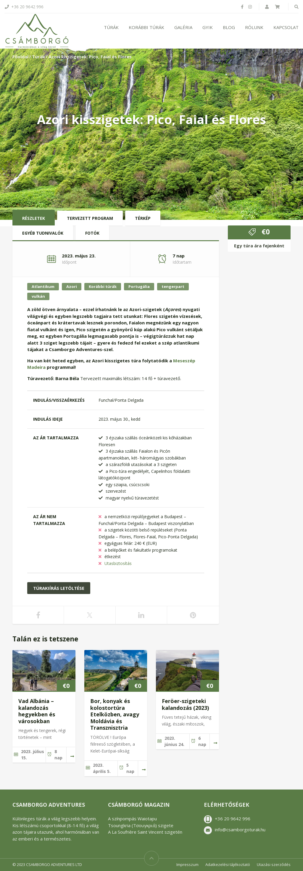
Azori (71, 286)
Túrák (111, 27)
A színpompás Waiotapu (132, 819)
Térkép (143, 218)
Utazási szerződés (274, 864)
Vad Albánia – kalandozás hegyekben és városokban (36, 711)
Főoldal (20, 57)
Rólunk (254, 27)
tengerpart (173, 286)
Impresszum (187, 864)
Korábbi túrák (146, 27)
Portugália (139, 286)
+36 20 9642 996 (232, 819)
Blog (229, 27)
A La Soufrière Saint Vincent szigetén (145, 832)
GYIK (207, 27)
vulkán (38, 296)
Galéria (183, 27)
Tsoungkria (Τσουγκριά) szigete (140, 825)
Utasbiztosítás (118, 563)
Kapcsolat (286, 27)
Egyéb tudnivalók (42, 233)
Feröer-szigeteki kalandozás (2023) (185, 704)
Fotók (92, 233)
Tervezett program (90, 218)
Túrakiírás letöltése (58, 588)
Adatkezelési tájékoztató (227, 864)
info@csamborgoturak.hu (240, 829)
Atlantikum (43, 286)
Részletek (33, 218)
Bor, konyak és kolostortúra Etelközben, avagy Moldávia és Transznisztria (114, 714)
